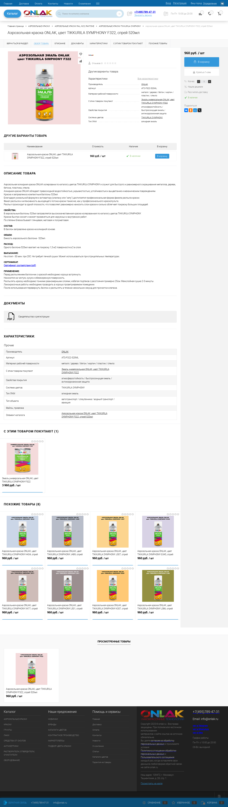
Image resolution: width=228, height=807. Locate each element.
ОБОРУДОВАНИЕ (12, 757)
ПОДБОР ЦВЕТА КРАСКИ (59, 742)
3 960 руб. (22, 484)
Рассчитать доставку (196, 92)
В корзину (162, 156)
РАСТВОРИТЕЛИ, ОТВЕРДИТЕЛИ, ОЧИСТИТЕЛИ (19, 750)
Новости (68, 3)
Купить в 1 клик (202, 72)
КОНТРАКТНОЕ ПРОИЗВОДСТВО (63, 732)
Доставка (24, 3)
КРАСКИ (7, 721)
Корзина (212, 802)
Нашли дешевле (193, 86)
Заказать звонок (143, 15)
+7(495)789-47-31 (145, 12)
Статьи (95, 748)
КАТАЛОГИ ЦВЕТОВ (57, 726)
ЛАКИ (6, 732)
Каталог (12, 13)
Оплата (38, 3)
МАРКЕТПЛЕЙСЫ (56, 737)
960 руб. (97, 156)
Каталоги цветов (100, 753)
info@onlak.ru (209, 715)
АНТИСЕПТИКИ (11, 742)
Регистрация (180, 3)
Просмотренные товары (114, 638)
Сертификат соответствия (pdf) (20, 265)
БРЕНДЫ (52, 721)
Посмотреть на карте (151, 780)
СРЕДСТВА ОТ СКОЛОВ (15, 737)
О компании (85, 3)
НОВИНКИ (53, 715)
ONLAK (144, 84)
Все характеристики (148, 78)
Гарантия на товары (101, 759)
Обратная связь (15, 802)
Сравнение (155, 802)
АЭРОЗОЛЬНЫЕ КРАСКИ (15, 715)
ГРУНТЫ (8, 726)
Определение (210, 3)
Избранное (184, 802)
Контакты (53, 3)
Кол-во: (191, 81)
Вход (168, 3)
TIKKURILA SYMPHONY (152, 117)
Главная (8, 3)
